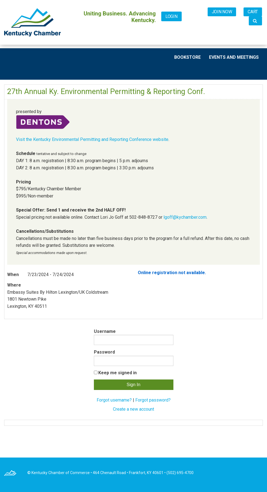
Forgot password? (153, 400)
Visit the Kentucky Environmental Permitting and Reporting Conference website (92, 139)
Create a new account (133, 409)
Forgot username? (114, 400)
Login (171, 16)
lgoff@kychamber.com (185, 217)
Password (104, 352)
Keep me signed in (117, 372)
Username (105, 331)
